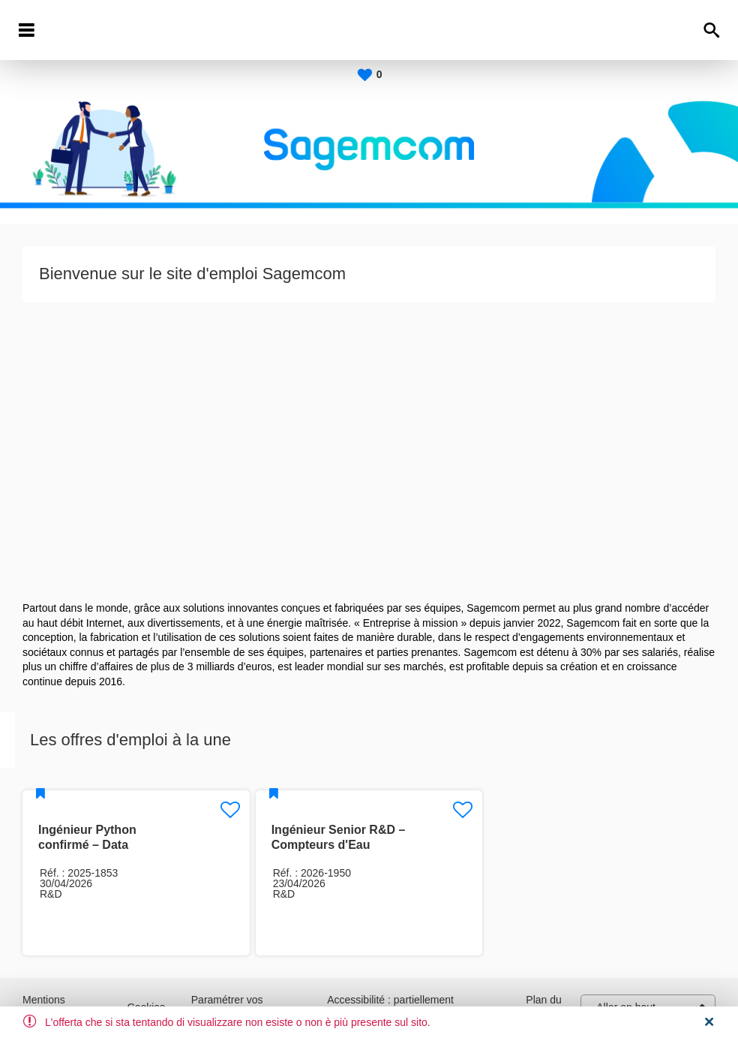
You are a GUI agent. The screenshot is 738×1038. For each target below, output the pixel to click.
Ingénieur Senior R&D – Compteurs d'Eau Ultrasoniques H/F (339, 844)
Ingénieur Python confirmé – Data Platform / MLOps (87, 844)
